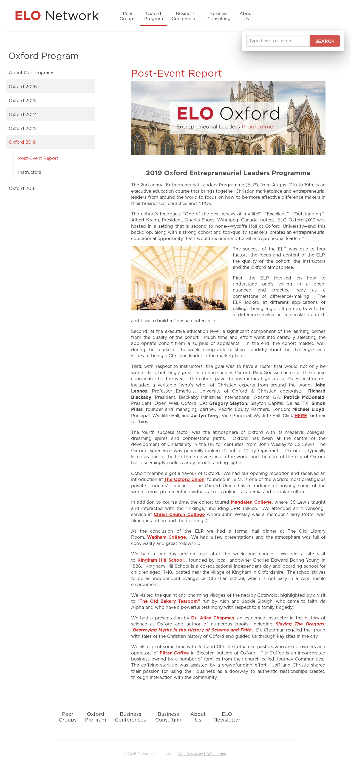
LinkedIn (274, 15)
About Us (246, 16)
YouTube (307, 15)
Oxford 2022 (23, 128)
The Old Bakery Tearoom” (170, 601)
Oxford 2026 (23, 86)
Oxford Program (153, 16)
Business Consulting (219, 16)
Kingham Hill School (160, 560)
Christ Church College (179, 514)
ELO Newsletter (226, 717)
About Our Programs (31, 73)
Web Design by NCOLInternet (202, 753)
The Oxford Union (184, 479)
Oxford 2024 (23, 114)
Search (329, 15)
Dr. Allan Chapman (212, 618)
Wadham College (166, 537)
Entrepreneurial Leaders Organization (59, 15)
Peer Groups (127, 16)
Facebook (285, 15)
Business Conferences (185, 16)
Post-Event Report (38, 158)
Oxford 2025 (23, 100)
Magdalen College (251, 502)
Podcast (318, 15)
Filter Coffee (174, 653)
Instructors (29, 172)
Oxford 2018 (22, 188)
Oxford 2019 (22, 142)
